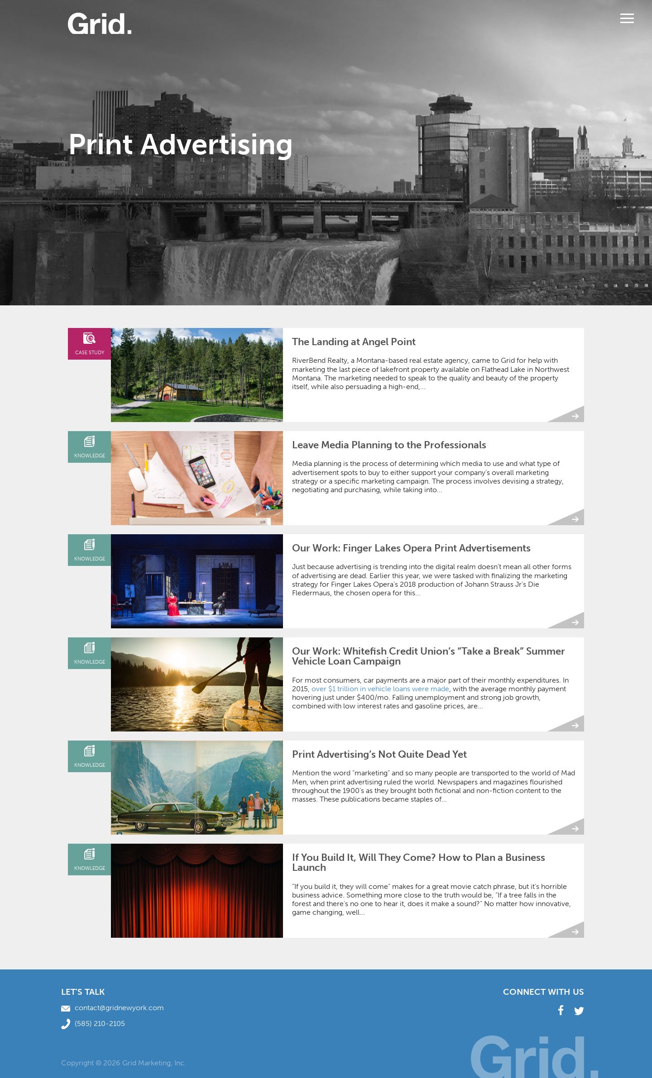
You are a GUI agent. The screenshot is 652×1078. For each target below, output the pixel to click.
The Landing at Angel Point (354, 342)
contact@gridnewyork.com (112, 1007)
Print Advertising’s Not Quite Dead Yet (379, 754)
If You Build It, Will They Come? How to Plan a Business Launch (418, 862)
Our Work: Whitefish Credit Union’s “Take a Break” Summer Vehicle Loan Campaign (428, 656)
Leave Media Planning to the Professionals (389, 445)
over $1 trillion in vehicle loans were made (380, 688)
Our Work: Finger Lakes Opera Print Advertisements (411, 548)
